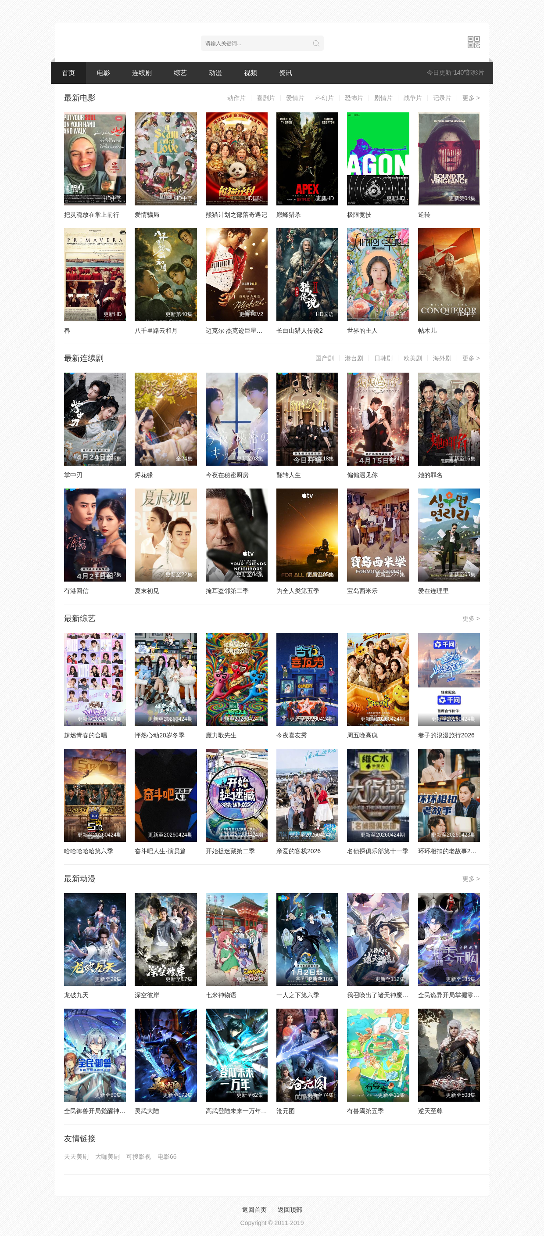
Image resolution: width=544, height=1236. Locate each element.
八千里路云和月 (156, 330)
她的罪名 (430, 474)
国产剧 (324, 358)
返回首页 (254, 1209)
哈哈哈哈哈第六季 (88, 851)
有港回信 (76, 590)
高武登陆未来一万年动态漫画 (246, 1110)
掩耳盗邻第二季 (227, 590)
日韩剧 (383, 358)
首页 (68, 72)
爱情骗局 (147, 214)
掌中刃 (73, 474)
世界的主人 (362, 330)
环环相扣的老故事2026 (449, 851)
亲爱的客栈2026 (298, 851)
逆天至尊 (430, 1110)
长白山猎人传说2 (299, 330)
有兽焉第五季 (365, 1110)
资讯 (285, 72)
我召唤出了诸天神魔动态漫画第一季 (396, 995)
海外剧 (442, 358)
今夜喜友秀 (291, 735)
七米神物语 (221, 995)
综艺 (180, 72)
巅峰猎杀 (288, 214)
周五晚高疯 (362, 735)
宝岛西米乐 (362, 590)
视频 (250, 72)
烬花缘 (144, 474)
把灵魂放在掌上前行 (91, 214)
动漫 (215, 72)
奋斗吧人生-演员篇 (160, 851)
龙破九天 (76, 995)
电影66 (167, 1156)
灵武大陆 (147, 1110)
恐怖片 (354, 97)
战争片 (413, 97)
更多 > (471, 97)
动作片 (236, 97)
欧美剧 (413, 358)
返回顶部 (290, 1209)
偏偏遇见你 (362, 474)
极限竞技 (359, 214)
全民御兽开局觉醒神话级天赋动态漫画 (116, 1110)
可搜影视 (138, 1156)
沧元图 (285, 1110)
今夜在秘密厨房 (227, 474)
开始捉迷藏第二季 (230, 851)
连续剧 (142, 72)
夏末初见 (147, 590)
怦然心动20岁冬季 (160, 735)
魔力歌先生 (221, 735)
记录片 (442, 97)
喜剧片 (266, 97)
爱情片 (295, 97)
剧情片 (383, 97)
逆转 (424, 214)
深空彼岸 (147, 995)
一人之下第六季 (297, 995)
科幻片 (324, 97)
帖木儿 (427, 330)
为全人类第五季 (297, 590)
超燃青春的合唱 (85, 735)
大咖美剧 (107, 1156)
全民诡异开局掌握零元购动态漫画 (464, 995)
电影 (103, 72)
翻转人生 (288, 474)
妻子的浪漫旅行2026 (446, 735)
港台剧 (354, 358)
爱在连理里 (433, 590)
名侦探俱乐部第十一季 (377, 851)
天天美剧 (76, 1156)
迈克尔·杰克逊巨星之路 (237, 330)
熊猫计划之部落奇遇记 (236, 214)
